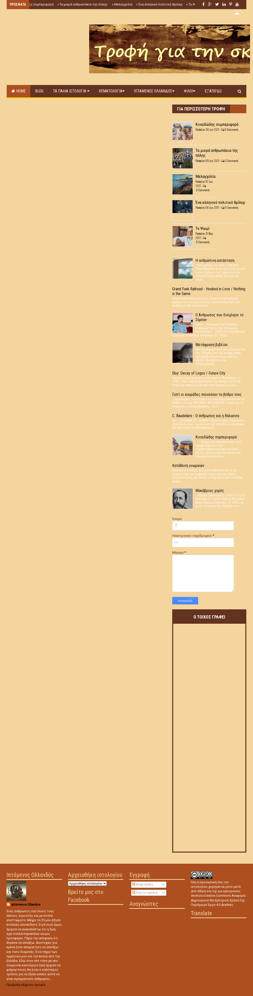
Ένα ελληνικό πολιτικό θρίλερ (159, 4)
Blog (39, 91)
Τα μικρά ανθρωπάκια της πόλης (82, 4)
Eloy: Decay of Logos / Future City (198, 373)
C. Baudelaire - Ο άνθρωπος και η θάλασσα (205, 415)
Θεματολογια (112, 91)
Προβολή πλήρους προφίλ (25, 985)
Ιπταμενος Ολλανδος (154, 91)
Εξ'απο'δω (213, 91)
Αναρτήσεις (142, 884)
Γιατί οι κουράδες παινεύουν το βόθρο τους (207, 394)
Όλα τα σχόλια (144, 892)
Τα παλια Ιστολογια (71, 91)
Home (18, 91)
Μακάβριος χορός (209, 490)
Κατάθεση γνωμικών (188, 465)
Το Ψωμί (193, 4)
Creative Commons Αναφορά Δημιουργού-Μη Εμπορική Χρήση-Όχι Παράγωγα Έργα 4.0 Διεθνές (218, 900)
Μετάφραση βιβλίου (211, 344)
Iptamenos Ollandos (25, 904)
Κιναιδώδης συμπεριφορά (33, 4)
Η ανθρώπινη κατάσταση (214, 260)
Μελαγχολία (122, 4)
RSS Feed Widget (216, 849)
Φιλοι (189, 91)
